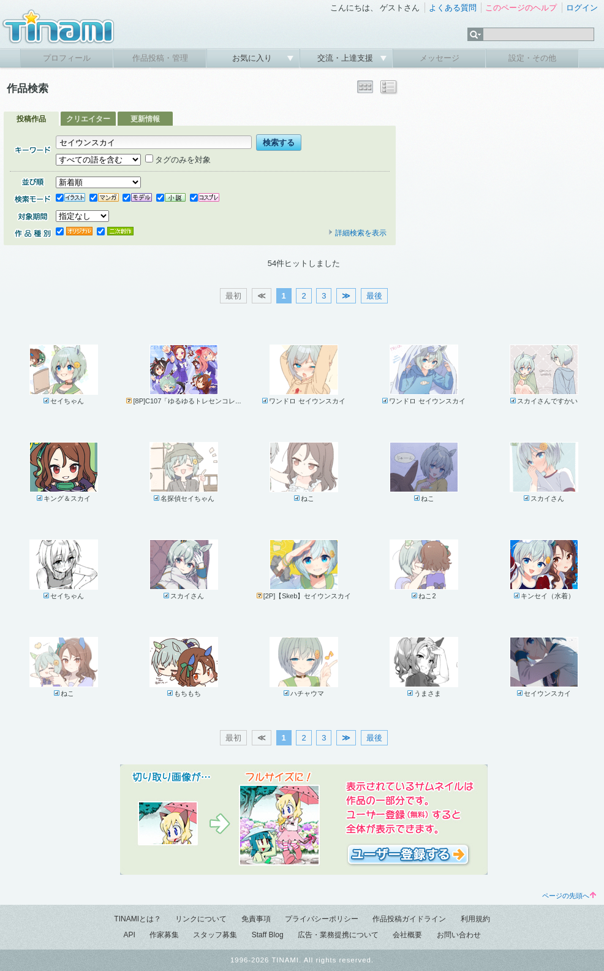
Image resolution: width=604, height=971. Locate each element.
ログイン (582, 7)
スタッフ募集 (215, 935)
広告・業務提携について (338, 935)
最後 (374, 295)
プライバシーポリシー (321, 919)
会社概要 (407, 935)
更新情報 (145, 119)
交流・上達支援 (346, 58)
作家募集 (164, 935)
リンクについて (201, 919)
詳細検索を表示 (357, 233)
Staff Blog (268, 935)
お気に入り (253, 58)
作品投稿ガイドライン (409, 919)
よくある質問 (453, 7)
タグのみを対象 (178, 159)
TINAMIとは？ (137, 919)
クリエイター (88, 119)
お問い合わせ (459, 935)
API (129, 935)
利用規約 (475, 919)
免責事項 (256, 919)
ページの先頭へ (569, 895)
